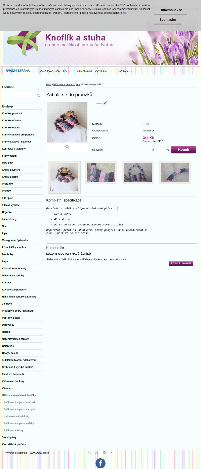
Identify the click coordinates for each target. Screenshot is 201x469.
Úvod (48, 84)
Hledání (8, 87)
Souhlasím (167, 19)
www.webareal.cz (39, 452)
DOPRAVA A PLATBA (53, 70)
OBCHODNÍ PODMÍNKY (92, 70)
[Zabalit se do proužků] (67, 126)
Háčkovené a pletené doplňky (66, 84)
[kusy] (158, 150)
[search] (38, 95)
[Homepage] (18, 70)
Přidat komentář (181, 263)
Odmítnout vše (170, 10)
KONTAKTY (125, 70)
